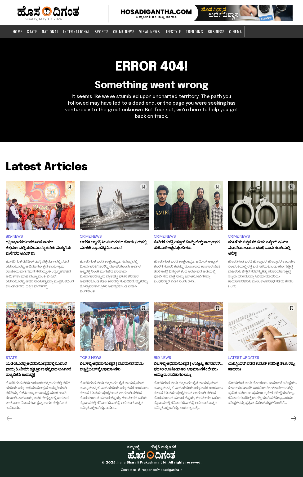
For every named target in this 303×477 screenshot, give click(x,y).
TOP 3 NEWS (91, 357)
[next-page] (293, 418)
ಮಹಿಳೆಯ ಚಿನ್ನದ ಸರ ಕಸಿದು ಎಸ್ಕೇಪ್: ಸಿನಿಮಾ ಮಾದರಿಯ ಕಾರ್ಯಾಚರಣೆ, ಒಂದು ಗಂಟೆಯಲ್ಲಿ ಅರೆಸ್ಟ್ (259, 248)
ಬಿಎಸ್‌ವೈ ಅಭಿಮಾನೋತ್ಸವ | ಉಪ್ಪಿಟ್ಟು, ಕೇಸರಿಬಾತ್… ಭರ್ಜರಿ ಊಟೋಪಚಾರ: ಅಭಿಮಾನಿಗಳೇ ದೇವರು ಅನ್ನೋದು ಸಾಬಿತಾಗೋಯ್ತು (188, 370)
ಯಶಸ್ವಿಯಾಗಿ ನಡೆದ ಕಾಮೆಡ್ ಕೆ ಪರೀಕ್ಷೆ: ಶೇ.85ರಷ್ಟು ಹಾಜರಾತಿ (261, 367)
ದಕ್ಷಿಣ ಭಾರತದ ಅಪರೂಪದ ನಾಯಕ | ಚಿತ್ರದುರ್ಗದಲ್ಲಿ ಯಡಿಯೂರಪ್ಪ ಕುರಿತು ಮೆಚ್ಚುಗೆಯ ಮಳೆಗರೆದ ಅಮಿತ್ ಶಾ (38, 248)
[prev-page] (9, 418)
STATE (11, 357)
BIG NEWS (14, 236)
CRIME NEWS (91, 236)
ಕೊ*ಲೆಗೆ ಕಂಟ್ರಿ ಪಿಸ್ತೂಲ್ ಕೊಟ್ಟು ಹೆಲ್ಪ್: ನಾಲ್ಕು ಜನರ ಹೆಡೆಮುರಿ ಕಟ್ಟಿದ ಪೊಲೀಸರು (186, 246)
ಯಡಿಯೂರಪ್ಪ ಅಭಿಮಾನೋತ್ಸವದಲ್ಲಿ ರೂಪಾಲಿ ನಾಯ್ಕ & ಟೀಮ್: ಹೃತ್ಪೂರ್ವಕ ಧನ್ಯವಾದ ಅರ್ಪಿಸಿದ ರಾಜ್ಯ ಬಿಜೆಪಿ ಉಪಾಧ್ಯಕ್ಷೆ (38, 370)
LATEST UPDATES (243, 357)
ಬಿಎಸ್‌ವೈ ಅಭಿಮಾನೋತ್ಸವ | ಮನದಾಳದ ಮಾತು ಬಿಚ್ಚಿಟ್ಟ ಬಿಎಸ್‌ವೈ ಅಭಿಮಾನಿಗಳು (111, 367)
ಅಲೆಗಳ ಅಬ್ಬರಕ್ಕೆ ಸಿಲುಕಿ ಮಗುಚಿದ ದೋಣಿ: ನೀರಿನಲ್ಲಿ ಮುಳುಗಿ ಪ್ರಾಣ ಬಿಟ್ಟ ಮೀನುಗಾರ (113, 246)
